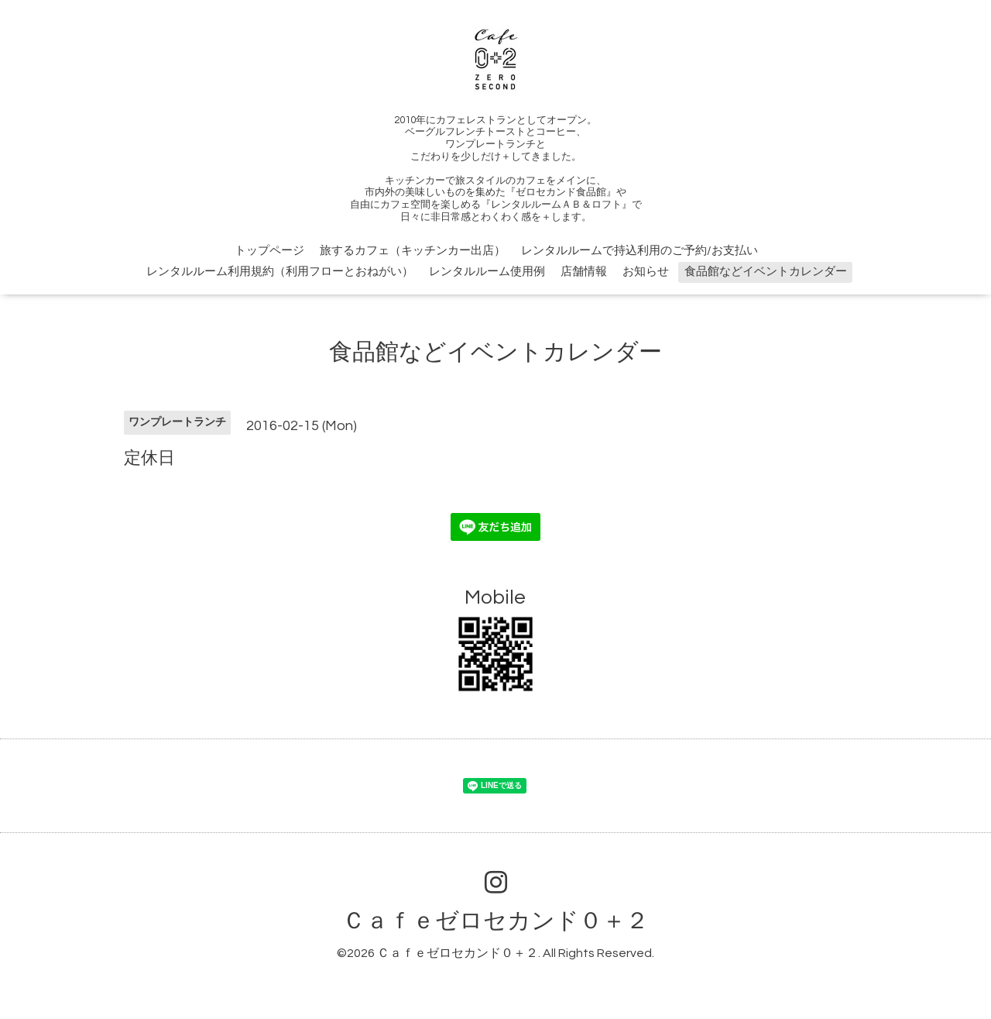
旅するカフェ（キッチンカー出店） (413, 250)
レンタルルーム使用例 (487, 271)
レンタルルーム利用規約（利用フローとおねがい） (279, 271)
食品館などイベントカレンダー (765, 271)
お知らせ (645, 271)
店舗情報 (584, 271)
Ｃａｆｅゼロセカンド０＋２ (495, 921)
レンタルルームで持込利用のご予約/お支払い (639, 250)
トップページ (269, 250)
